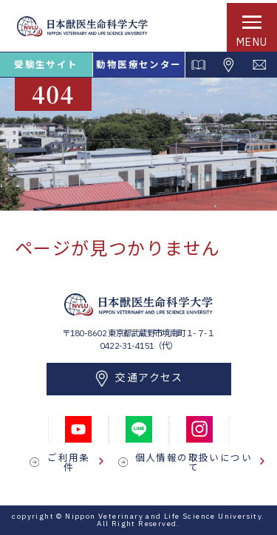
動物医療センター (138, 64)
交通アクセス (138, 378)
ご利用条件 (75, 462)
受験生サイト (46, 64)
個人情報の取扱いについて (199, 462)
